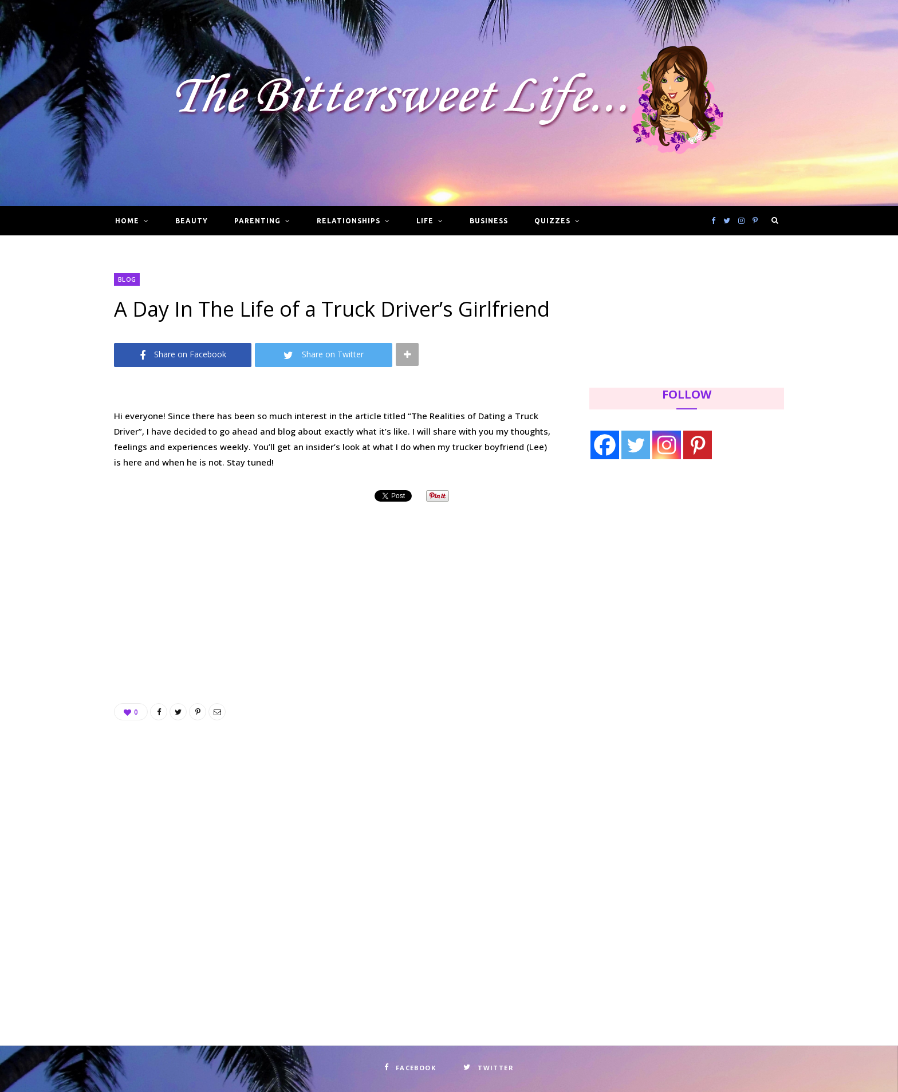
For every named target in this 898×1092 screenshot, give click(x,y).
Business (489, 220)
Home (127, 220)
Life (425, 220)
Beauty (191, 220)
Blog (127, 279)
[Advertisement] (334, 588)
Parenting (257, 220)
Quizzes (552, 220)
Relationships (348, 220)
